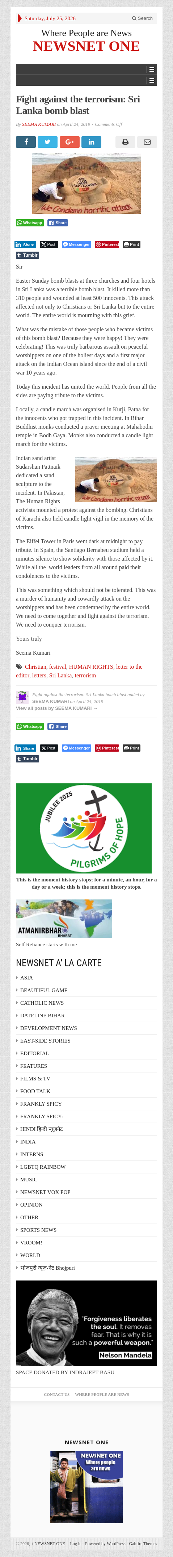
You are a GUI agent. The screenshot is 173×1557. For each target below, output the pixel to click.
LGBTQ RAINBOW (43, 1167)
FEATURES (33, 1066)
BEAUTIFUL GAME (44, 990)
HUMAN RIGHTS (91, 667)
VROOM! (31, 1243)
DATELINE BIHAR (42, 1015)
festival (57, 667)
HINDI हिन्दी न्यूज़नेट (41, 1129)
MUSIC (29, 1179)
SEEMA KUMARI (39, 124)
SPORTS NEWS (38, 1230)
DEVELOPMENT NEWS (48, 1028)
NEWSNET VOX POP (45, 1192)
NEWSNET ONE (86, 45)
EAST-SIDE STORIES (45, 1041)
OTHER (29, 1217)
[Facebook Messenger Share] (76, 244)
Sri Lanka (60, 675)
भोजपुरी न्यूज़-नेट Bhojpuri (47, 1268)
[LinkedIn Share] (25, 244)
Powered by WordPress (105, 1543)
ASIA (26, 978)
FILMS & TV (35, 1079)
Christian (35, 667)
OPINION (31, 1205)
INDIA (28, 1142)
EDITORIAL (34, 1053)
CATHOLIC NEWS (42, 1003)
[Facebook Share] (57, 222)
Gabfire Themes (143, 1543)
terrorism (85, 675)
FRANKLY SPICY (41, 1104)
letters (39, 675)
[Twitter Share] (49, 244)
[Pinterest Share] (107, 244)
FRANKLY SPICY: (41, 1116)
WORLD (30, 1255)
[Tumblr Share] (27, 255)
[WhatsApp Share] (30, 222)
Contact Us (56, 1394)
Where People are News (86, 33)
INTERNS (31, 1154)
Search (142, 18)
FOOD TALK (35, 1091)
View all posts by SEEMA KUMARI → (57, 708)
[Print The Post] (131, 244)
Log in (75, 1543)
